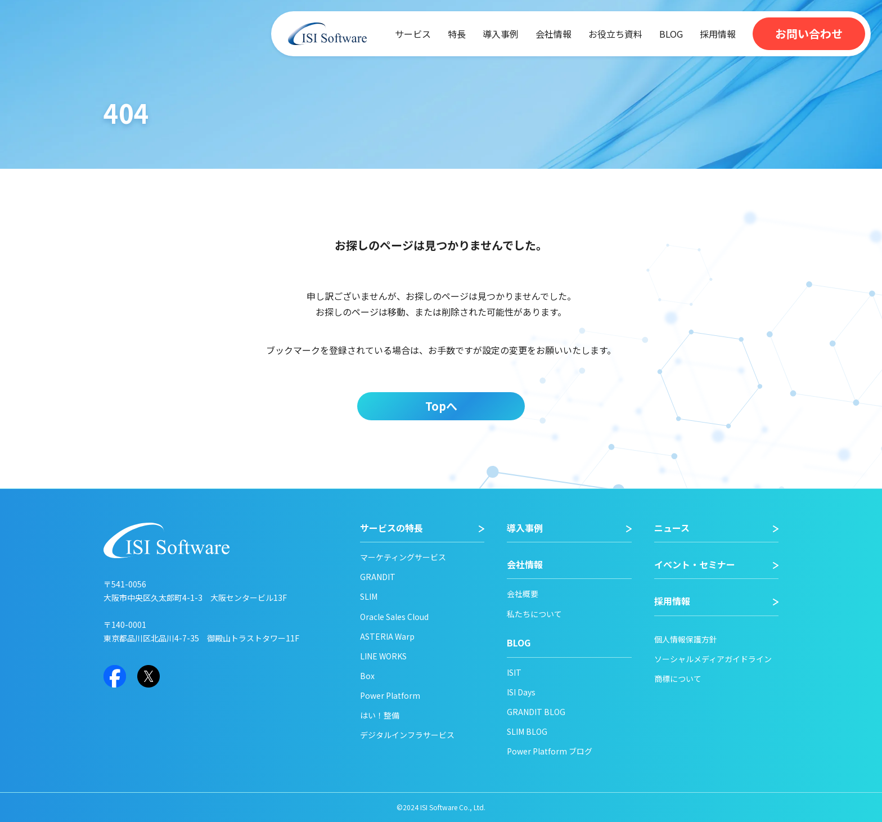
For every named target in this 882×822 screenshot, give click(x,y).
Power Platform (390, 695)
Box (367, 675)
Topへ (441, 406)
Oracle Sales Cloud (394, 616)
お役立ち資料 (615, 34)
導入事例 (501, 34)
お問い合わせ (809, 33)
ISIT (514, 672)
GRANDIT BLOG (536, 711)
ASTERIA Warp (387, 636)
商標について (677, 678)
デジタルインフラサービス (407, 734)
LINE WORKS (383, 656)
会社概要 (522, 593)
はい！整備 (379, 715)
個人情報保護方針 (685, 639)
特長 (457, 34)
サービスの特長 (391, 528)
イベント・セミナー (694, 564)
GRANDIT (377, 576)
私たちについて (534, 613)
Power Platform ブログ (549, 751)
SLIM (368, 596)
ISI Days (521, 692)
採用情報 (718, 34)
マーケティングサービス (403, 557)
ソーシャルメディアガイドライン (713, 658)
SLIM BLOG (527, 731)
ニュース (672, 528)
